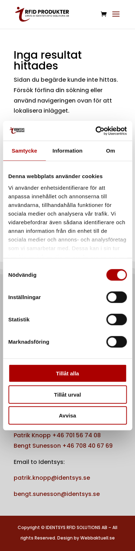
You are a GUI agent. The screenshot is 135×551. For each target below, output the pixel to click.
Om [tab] (110, 151)
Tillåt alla (67, 373)
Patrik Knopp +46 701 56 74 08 (57, 435)
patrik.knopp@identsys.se (52, 478)
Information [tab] (68, 151)
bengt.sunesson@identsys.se (57, 494)
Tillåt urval (67, 394)
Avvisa (67, 415)
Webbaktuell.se (97, 538)
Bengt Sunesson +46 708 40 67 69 (63, 446)
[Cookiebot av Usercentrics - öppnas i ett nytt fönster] (96, 130)
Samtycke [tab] (24, 151)
